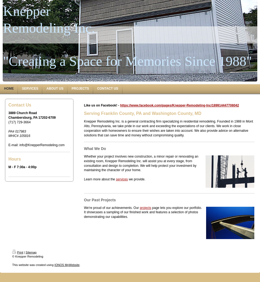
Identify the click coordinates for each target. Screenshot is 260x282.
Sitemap (31, 252)
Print (17, 252)
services (122, 179)
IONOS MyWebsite (67, 265)
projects (145, 208)
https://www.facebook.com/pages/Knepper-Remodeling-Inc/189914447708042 (179, 105)
